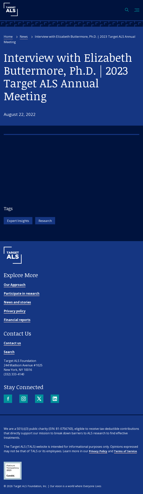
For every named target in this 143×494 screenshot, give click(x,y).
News (24, 36)
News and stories (17, 302)
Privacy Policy (98, 451)
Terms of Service (125, 451)
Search (9, 352)
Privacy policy (15, 311)
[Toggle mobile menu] (136, 10)
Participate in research (21, 293)
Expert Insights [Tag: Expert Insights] (18, 221)
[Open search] (127, 10)
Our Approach (15, 285)
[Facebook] (8, 399)
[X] (39, 399)
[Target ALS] (11, 15)
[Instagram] (23, 399)
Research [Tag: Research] (45, 221)
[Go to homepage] (13, 270)
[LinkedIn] (55, 399)
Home (8, 36)
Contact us (12, 343)
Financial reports (17, 320)
